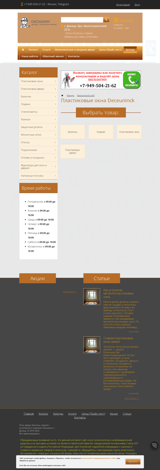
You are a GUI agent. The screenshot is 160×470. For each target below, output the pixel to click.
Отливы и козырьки (39, 157)
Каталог (33, 49)
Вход (137, 4)
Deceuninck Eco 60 (85, 95)
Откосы (39, 142)
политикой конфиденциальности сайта (99, 458)
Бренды (130, 49)
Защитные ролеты (39, 127)
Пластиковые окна (39, 81)
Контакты (73, 56)
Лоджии (39, 104)
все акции (68, 291)
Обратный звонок (53, 56)
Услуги (46, 49)
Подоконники (39, 150)
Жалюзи (39, 119)
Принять (133, 461)
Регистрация (123, 4)
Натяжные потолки (39, 175)
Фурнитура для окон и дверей (39, 166)
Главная (29, 414)
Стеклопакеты (39, 111)
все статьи (130, 398)
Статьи (127, 414)
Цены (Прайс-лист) (110, 49)
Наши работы (30, 56)
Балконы (39, 96)
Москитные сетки (39, 134)
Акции (114, 414)
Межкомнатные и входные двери (75, 49)
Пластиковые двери (39, 89)
